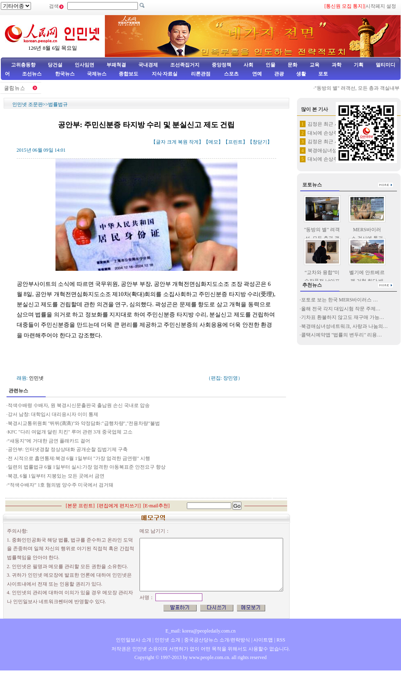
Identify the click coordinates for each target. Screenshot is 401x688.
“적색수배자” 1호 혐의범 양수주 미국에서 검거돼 (61, 485)
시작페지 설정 (381, 6)
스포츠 (231, 74)
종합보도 (128, 74)
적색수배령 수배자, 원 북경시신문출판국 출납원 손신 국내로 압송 (79, 405)
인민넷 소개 (166, 640)
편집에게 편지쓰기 (119, 506)
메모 (213, 142)
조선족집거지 (184, 65)
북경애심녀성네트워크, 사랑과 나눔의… (344, 326)
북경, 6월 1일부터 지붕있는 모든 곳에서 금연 (56, 476)
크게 (172, 142)
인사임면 (84, 65)
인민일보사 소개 (133, 640)
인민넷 (36, 378)
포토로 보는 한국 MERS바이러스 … (339, 300)
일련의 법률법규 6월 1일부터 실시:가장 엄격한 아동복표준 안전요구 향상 (87, 467)
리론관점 (200, 74)
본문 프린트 (80, 506)
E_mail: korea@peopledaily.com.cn (201, 631)
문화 (292, 65)
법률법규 (58, 104)
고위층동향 (23, 65)
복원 (183, 142)
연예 (256, 74)
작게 (194, 142)
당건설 (55, 65)
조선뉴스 (32, 74)
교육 (314, 65)
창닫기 (260, 142)
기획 (358, 65)
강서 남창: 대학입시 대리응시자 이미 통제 (53, 414)
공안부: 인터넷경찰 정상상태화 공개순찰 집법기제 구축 (68, 449)
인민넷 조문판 (27, 104)
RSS (281, 640)
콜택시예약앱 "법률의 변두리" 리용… (341, 335)
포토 (323, 74)
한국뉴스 (65, 74)
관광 (279, 74)
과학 (336, 65)
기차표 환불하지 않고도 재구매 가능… (342, 317)
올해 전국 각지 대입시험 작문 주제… (341, 309)
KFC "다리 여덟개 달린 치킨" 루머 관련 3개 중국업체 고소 (70, 432)
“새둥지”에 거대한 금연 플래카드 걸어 (49, 441)
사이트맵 (263, 640)
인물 (270, 65)
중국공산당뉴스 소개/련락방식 (217, 640)
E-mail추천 (156, 506)
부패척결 (116, 65)
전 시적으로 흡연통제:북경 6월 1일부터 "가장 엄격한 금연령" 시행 (79, 458)
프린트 (235, 142)
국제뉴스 (96, 74)
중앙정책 (221, 65)
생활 (301, 74)
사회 (248, 65)
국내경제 (148, 65)
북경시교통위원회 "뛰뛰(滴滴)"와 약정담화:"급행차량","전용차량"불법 (84, 423)
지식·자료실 (165, 74)
